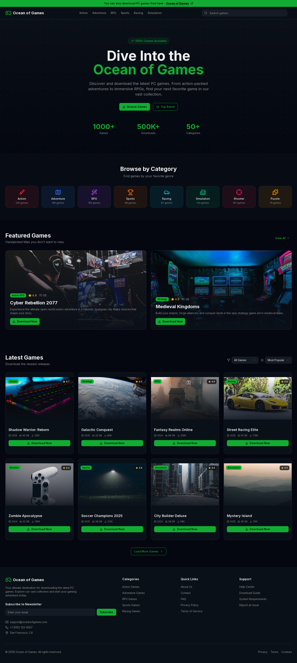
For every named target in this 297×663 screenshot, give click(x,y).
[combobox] (245, 360)
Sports (125, 12)
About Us (186, 586)
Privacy (262, 651)
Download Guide (249, 592)
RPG (113, 12)
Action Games (130, 586)
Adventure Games (133, 592)
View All (282, 238)
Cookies (286, 651)
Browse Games (134, 106)
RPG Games (129, 599)
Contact (186, 592)
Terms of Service (192, 611)
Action (83, 12)
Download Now (24, 321)
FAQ (183, 599)
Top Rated (165, 106)
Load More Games (148, 551)
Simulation (155, 12)
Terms (274, 651)
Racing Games (131, 611)
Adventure (99, 12)
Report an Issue (249, 605)
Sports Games (131, 605)
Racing (138, 12)
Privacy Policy (190, 605)
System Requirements (253, 599)
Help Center (247, 586)
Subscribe (106, 612)
